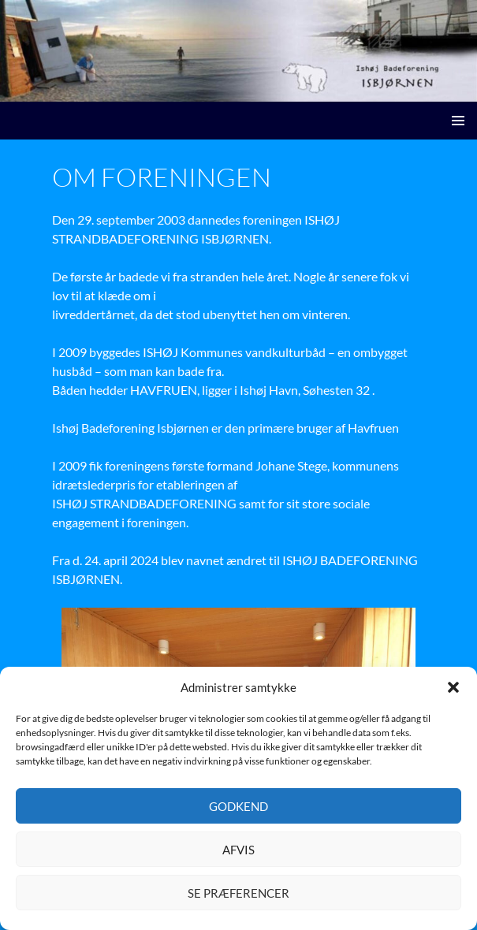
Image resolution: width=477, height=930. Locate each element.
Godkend (238, 806)
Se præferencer (238, 893)
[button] (453, 687)
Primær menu (458, 121)
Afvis (238, 850)
